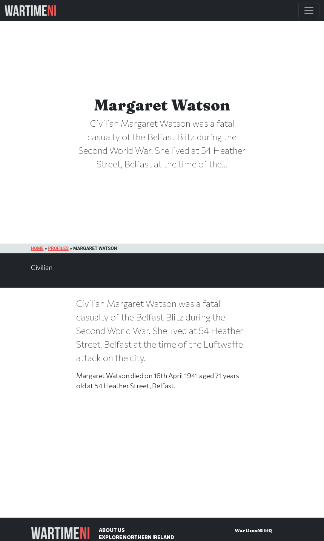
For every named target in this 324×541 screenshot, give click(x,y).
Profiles (58, 248)
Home (37, 248)
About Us (112, 530)
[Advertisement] (162, 462)
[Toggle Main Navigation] (308, 10)
